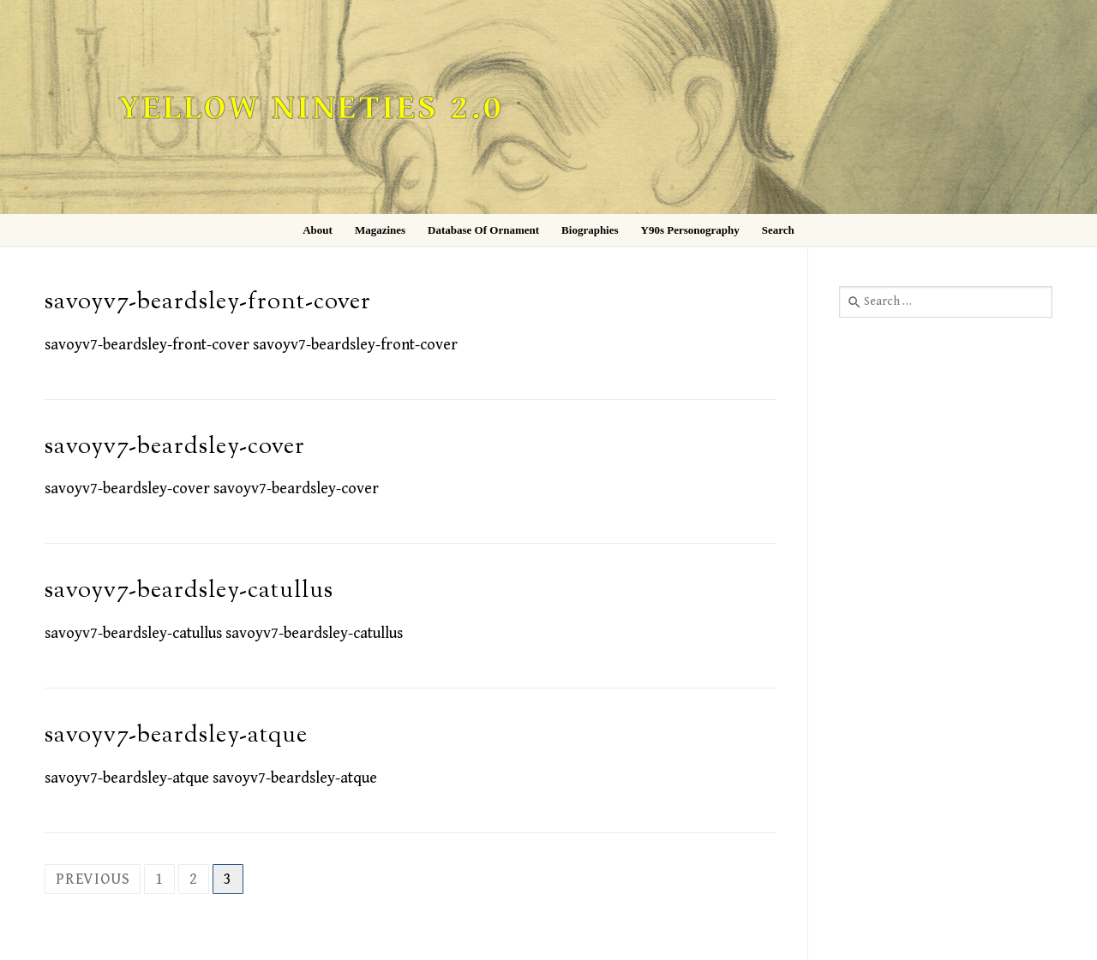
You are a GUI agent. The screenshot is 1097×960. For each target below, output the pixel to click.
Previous (92, 879)
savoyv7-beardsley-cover (175, 447)
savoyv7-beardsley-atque (176, 736)
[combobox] (945, 301)
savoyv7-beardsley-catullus (189, 591)
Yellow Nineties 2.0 (311, 108)
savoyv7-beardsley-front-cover (208, 302)
